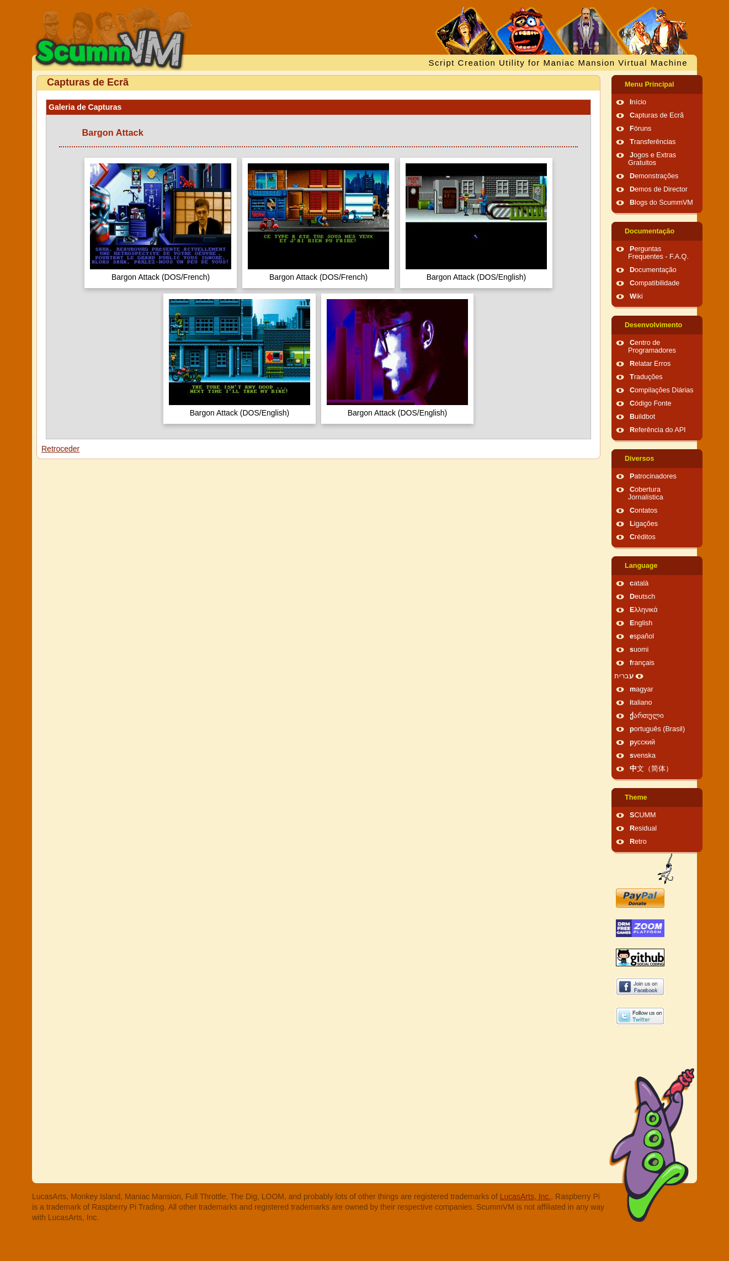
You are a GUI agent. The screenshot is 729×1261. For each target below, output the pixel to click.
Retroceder (60, 448)
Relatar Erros (650, 364)
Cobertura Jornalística (645, 493)
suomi (639, 649)
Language (641, 566)
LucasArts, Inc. (525, 1196)
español (642, 636)
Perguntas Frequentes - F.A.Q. (658, 252)
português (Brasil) (657, 729)
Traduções (646, 377)
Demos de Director (659, 189)
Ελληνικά (644, 610)
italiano (641, 702)
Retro (638, 841)
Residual (643, 828)
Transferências (652, 142)
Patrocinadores (653, 476)
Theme (636, 797)
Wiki (636, 296)
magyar (641, 689)
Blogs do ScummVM (661, 202)
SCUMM (643, 815)
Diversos (639, 458)
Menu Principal (649, 84)
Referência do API (658, 430)
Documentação (649, 231)
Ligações (644, 524)
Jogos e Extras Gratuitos (652, 159)
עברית (624, 676)
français (642, 663)
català (639, 583)
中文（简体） (651, 769)
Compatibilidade (654, 283)
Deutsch (642, 596)
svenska (643, 755)
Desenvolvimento (653, 325)
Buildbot (642, 417)
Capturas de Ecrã (657, 115)
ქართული (647, 716)
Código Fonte (651, 403)
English (641, 623)
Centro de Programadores (652, 346)
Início (638, 102)
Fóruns (640, 128)
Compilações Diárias (662, 390)
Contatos (643, 510)
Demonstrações (654, 176)
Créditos (643, 537)
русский (642, 742)
